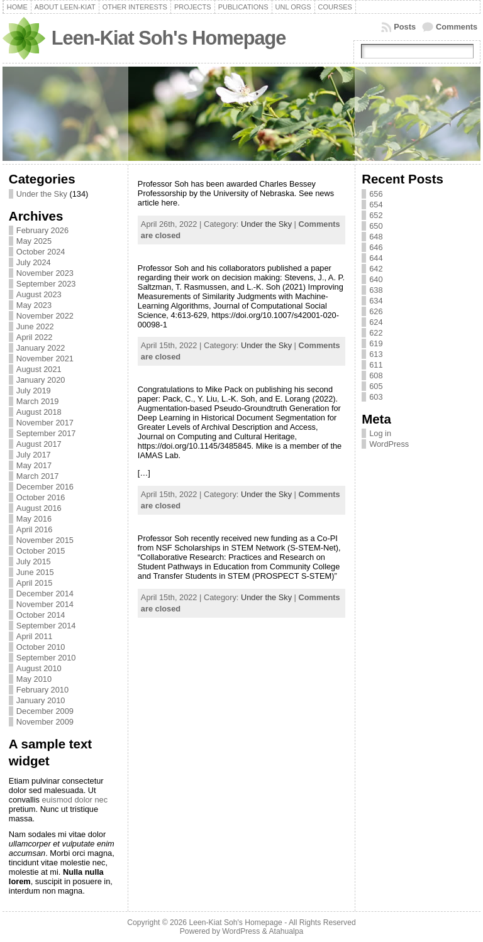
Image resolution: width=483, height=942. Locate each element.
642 (375, 268)
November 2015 (45, 540)
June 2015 (35, 572)
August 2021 (39, 369)
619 (375, 343)
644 (375, 258)
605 (375, 386)
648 (375, 236)
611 (375, 365)
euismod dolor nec (75, 799)
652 (375, 215)
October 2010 (40, 647)
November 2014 (45, 604)
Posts (405, 26)
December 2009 (45, 711)
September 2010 (46, 657)
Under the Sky (41, 194)
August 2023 (39, 294)
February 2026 (42, 230)
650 (375, 226)
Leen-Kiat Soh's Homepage (169, 38)
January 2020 (40, 380)
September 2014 (46, 625)
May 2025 (34, 241)
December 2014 (45, 593)
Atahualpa (286, 931)
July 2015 (33, 561)
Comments (456, 26)
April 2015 (34, 583)
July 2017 (33, 454)
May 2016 (34, 518)
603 (375, 397)
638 (375, 290)
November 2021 (45, 358)
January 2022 (40, 348)
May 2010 (34, 679)
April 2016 (34, 529)
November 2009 (45, 721)
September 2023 (46, 283)
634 (375, 300)
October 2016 (40, 497)
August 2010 (39, 668)
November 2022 (45, 315)
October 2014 (40, 615)
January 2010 (40, 700)
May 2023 (34, 305)
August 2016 (39, 508)
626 (375, 311)
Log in (380, 433)
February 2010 (42, 689)
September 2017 (46, 433)
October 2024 (40, 251)
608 (375, 375)
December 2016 (45, 486)
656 (375, 194)
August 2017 (39, 444)
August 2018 (39, 412)
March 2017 (37, 476)
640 (375, 279)
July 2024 (33, 262)
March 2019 (37, 401)
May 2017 (34, 465)
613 (375, 354)
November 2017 (45, 422)
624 (375, 322)
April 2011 (34, 636)
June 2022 (35, 326)
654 (375, 204)
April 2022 (34, 337)
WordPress (389, 444)
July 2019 (33, 390)
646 (375, 247)
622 (375, 332)
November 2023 (45, 273)
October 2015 (40, 551)
